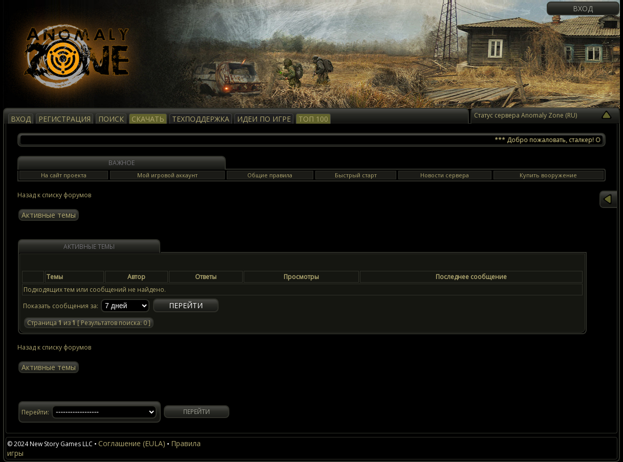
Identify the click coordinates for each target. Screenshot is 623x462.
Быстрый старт (356, 175)
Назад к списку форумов (54, 195)
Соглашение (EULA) (131, 443)
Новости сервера (444, 175)
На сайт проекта (64, 175)
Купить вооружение (548, 175)
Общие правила (269, 175)
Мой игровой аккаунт (167, 175)
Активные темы (49, 215)
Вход (583, 8)
